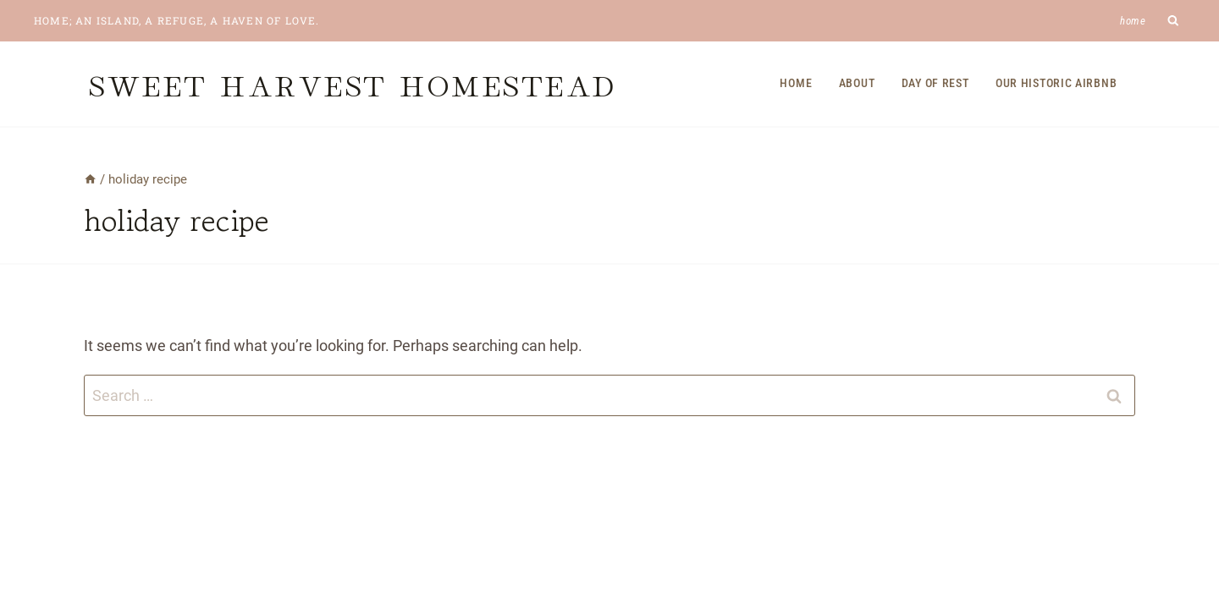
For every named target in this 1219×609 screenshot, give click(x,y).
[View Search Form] (1173, 20)
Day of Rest (935, 83)
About (857, 83)
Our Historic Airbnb (1056, 83)
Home (1133, 20)
